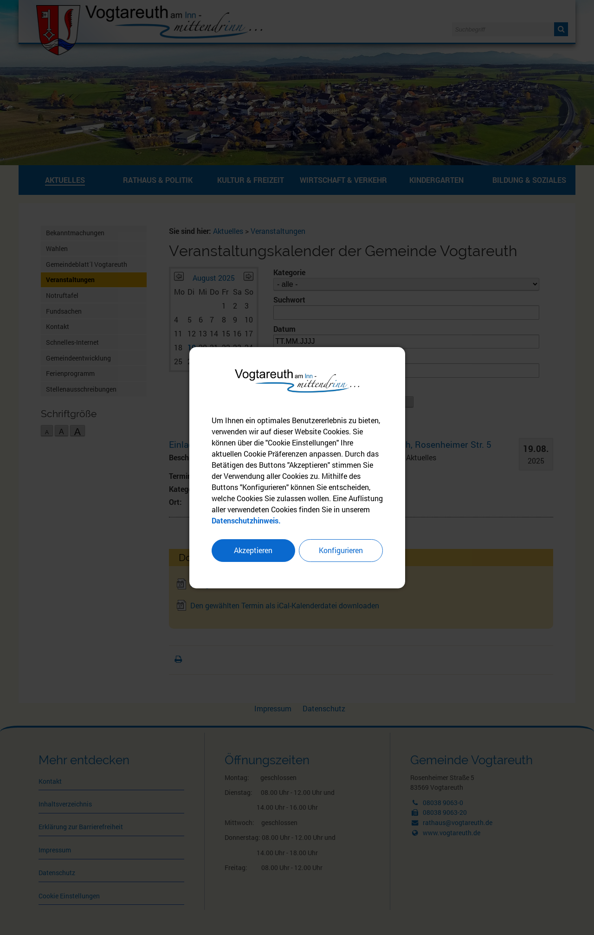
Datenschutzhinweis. (246, 520)
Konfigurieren (341, 550)
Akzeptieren (253, 550)
